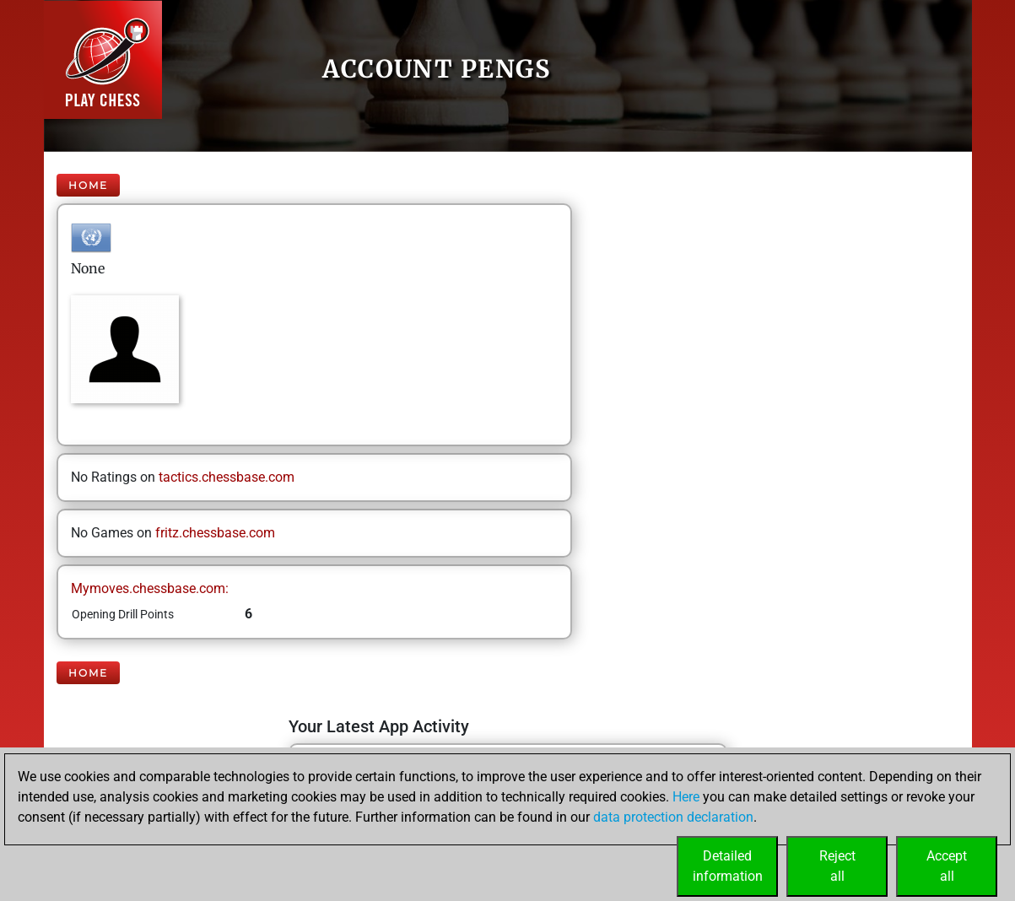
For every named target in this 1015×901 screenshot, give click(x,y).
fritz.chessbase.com (215, 533)
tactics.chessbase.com (226, 477)
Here (685, 797)
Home (88, 185)
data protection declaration (673, 817)
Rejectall (837, 866)
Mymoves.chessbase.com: (150, 588)
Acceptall (946, 866)
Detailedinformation (728, 866)
